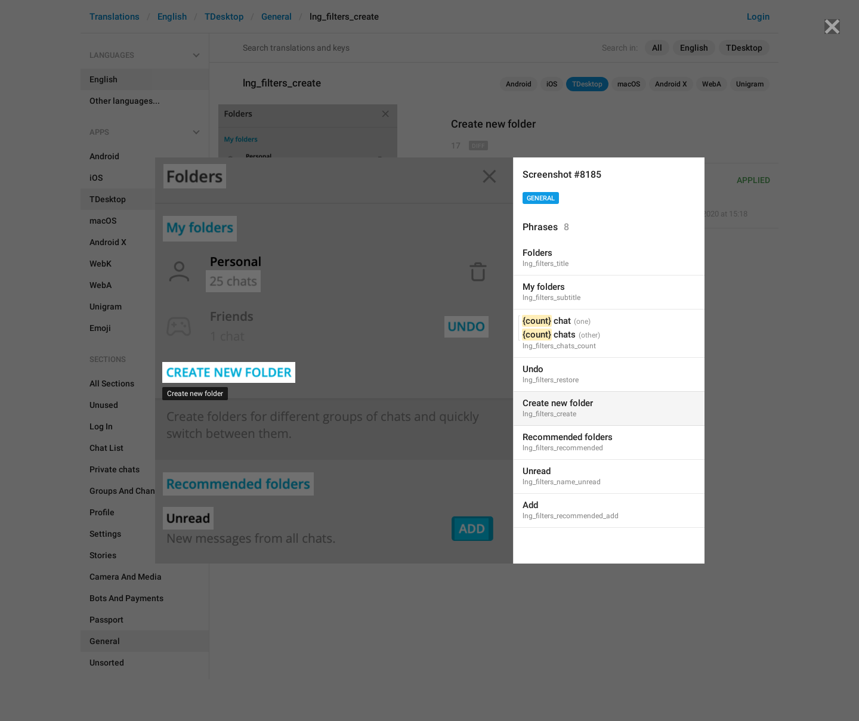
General (541, 198)
